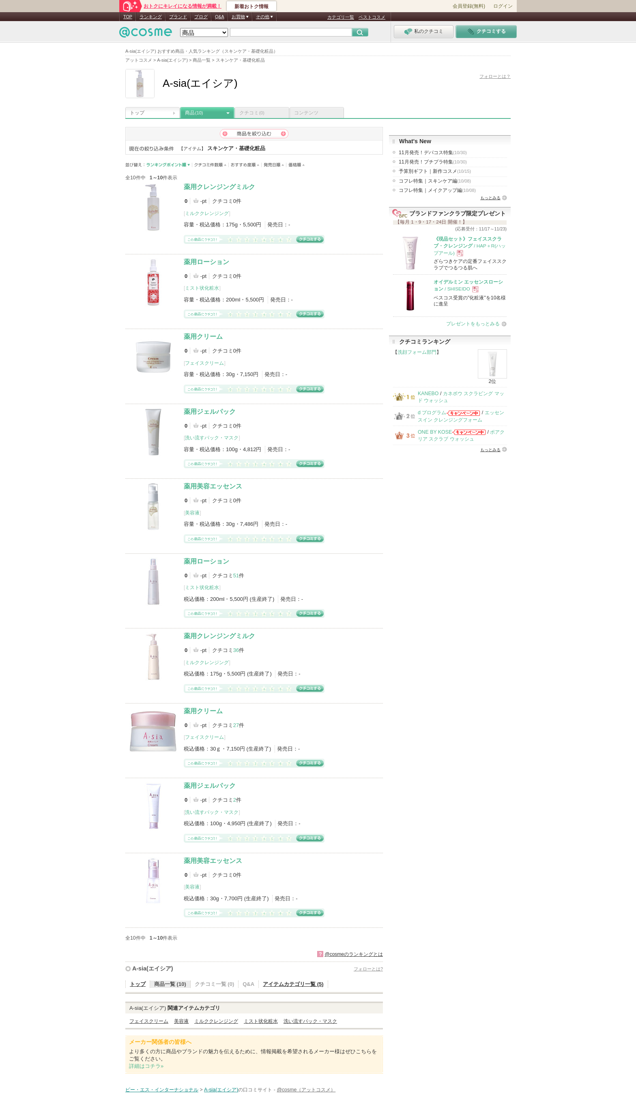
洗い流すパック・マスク (211, 438)
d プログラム (432, 412)
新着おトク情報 (251, 6)
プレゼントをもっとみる (473, 324)
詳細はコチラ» (146, 1066)
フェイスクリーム (204, 363)
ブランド (178, 16)
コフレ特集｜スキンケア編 (435, 181)
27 (236, 725)
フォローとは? (368, 968)
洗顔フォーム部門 (417, 352)
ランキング (151, 16)
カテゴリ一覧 (340, 17)
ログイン (503, 6)
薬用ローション (206, 261)
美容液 (192, 513)
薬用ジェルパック (210, 411)
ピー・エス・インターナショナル (161, 1090)
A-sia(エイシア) (152, 968)
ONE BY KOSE (435, 432)
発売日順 (274, 165)
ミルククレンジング (207, 213)
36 (236, 650)
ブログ (201, 16)
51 (236, 575)
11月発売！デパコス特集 (433, 152)
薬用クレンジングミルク (219, 186)
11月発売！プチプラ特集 (433, 162)
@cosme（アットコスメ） (306, 1090)
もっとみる (490, 198)
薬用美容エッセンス (213, 486)
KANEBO (428, 393)
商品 (194, 113)
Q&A (219, 16)
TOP (127, 16)
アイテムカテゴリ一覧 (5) (293, 984)
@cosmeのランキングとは (353, 954)
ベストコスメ (372, 17)
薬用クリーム (203, 336)
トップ (137, 113)
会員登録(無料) (469, 6)
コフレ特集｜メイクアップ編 (437, 190)
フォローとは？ (495, 76)
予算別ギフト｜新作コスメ (435, 171)
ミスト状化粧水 (202, 288)
